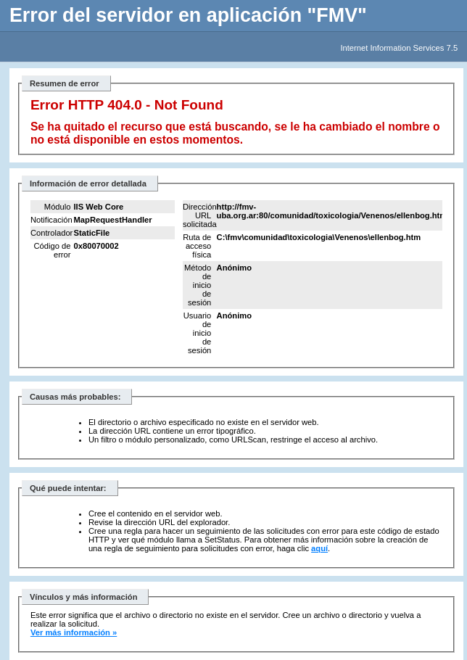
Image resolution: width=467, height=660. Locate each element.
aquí (319, 548)
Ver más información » (73, 632)
